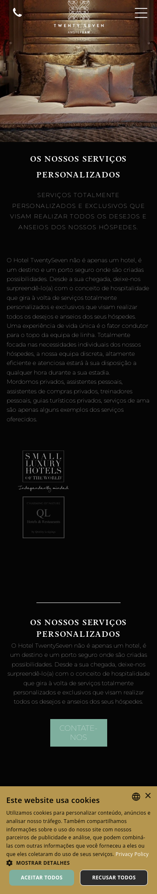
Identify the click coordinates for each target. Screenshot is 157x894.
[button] (78, 862)
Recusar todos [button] (114, 877)
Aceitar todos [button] (42, 877)
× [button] (147, 796)
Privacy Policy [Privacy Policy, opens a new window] (132, 854)
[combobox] (136, 797)
